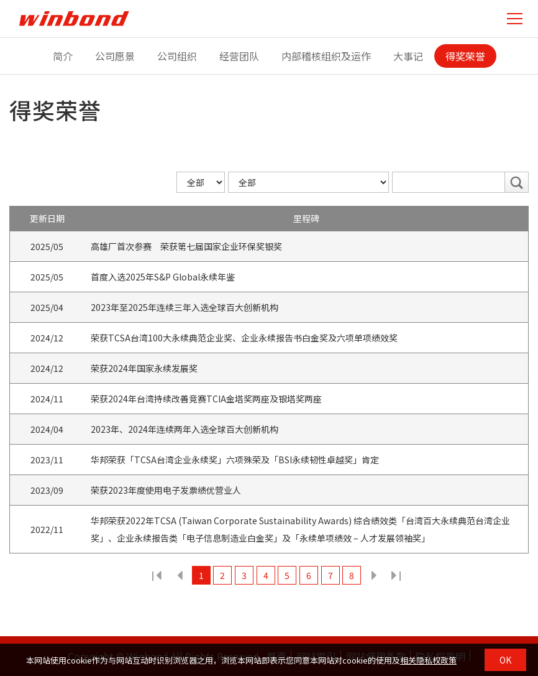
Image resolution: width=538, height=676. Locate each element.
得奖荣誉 (465, 56)
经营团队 (239, 56)
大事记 (408, 56)
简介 (63, 56)
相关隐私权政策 (428, 660)
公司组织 (177, 56)
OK (505, 660)
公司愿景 (115, 56)
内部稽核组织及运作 (326, 56)
